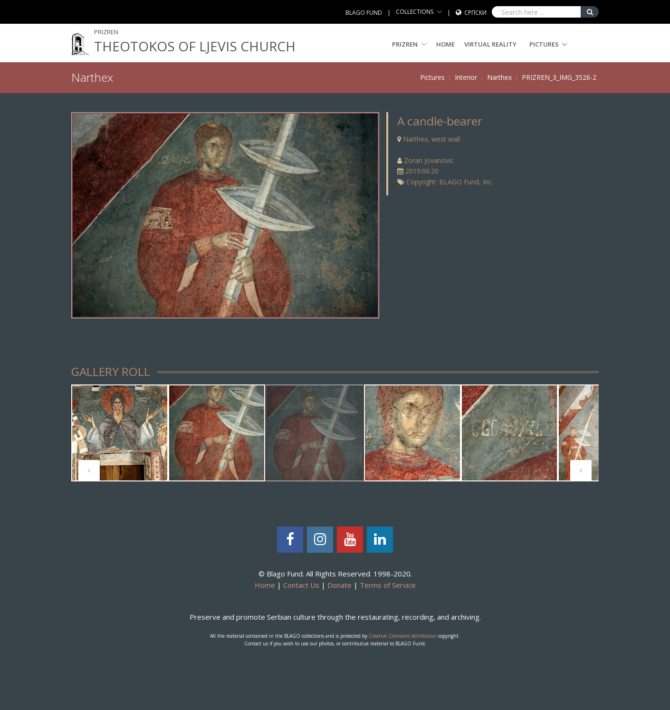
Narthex (499, 77)
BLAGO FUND (363, 13)
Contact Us (301, 585)
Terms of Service (388, 585)
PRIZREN (409, 44)
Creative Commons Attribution (403, 636)
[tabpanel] (119, 432)
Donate (339, 585)
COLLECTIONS (415, 12)
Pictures (544, 44)
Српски (475, 13)
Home (445, 44)
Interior (466, 77)
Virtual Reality (490, 44)
